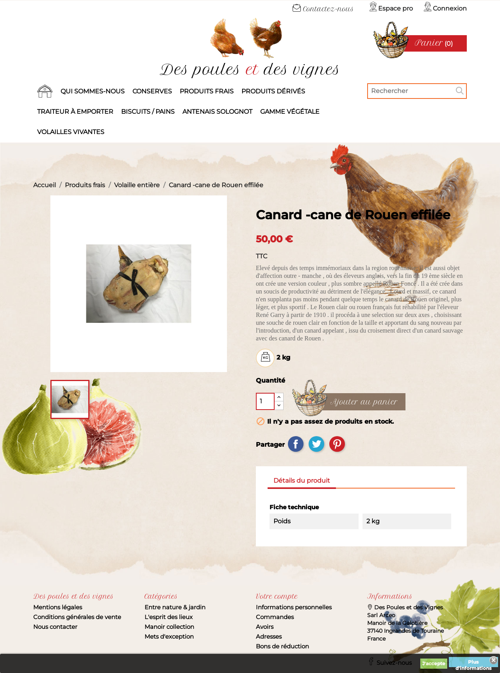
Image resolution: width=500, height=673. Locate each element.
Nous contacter (55, 626)
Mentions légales (57, 607)
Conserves (152, 91)
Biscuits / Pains (148, 111)
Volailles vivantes (70, 132)
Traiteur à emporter (75, 111)
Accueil (45, 91)
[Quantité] (265, 401)
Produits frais (207, 91)
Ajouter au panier (364, 402)
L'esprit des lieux (169, 617)
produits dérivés (273, 91)
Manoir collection (169, 626)
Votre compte (277, 596)
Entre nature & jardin (175, 607)
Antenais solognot (217, 111)
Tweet (316, 444)
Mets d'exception (169, 636)
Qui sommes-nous (93, 91)
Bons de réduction (282, 646)
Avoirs (264, 626)
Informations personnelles (294, 607)
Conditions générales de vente (77, 617)
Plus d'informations (473, 663)
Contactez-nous (323, 9)
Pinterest (337, 444)
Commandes (275, 617)
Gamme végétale (290, 111)
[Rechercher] (417, 91)
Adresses (269, 636)
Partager (296, 444)
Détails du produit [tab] (301, 480)
